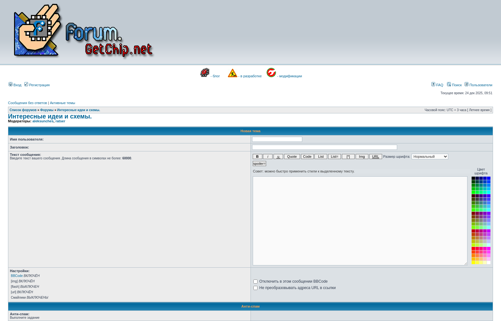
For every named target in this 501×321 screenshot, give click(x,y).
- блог (215, 76)
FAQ (437, 85)
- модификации (289, 76)
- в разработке (250, 76)
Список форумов (23, 110)
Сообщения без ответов (27, 103)
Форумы (47, 110)
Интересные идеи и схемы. (78, 110)
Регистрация (37, 85)
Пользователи (478, 85)
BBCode (17, 276)
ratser (61, 121)
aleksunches (42, 121)
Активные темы (62, 103)
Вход (15, 85)
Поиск (454, 85)
